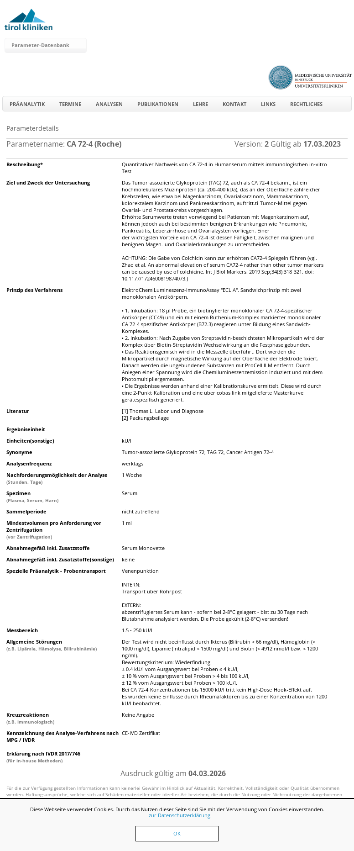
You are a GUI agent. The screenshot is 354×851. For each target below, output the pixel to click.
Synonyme (19, 452)
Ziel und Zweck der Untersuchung (48, 182)
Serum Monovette (143, 547)
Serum (129, 493)
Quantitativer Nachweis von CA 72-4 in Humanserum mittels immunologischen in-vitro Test (224, 167)
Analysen (109, 103)
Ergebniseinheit (25, 429)
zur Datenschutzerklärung (179, 815)
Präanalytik (27, 103)
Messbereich (22, 630)
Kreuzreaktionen (30, 718)
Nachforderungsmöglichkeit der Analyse (57, 478)
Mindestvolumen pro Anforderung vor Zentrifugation (53, 529)
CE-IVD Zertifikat (141, 732)
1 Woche (132, 474)
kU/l (126, 440)
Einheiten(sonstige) (30, 440)
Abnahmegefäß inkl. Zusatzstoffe (48, 547)
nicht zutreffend (141, 511)
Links (268, 103)
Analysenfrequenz (29, 463)
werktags (132, 463)
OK (177, 833)
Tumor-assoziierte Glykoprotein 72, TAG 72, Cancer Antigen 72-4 (198, 452)
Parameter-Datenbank (40, 45)
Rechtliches (306, 103)
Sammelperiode (26, 511)
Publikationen (157, 103)
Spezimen (32, 496)
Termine (70, 103)
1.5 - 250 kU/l (137, 630)
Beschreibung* (24, 164)
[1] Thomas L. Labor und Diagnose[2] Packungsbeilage (162, 414)
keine (128, 559)
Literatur (17, 410)
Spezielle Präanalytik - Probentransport (56, 570)
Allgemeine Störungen (51, 645)
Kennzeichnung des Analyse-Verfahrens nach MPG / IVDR (62, 736)
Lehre (200, 103)
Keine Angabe (138, 714)
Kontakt (234, 103)
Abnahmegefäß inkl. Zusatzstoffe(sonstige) (60, 559)
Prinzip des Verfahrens (34, 289)
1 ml (127, 522)
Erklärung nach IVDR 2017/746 (43, 757)
